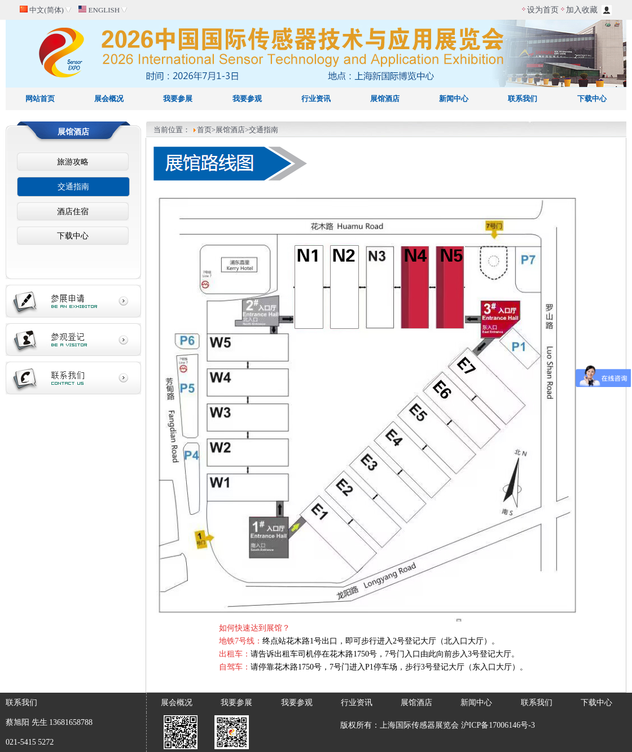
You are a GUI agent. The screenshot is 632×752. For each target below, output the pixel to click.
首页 (204, 129)
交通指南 (73, 186)
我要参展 (177, 98)
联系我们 (522, 98)
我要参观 (247, 98)
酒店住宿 (73, 211)
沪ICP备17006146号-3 (498, 725)
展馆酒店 (385, 98)
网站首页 (40, 98)
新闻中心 (453, 98)
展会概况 (109, 98)
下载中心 (592, 98)
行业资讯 (316, 98)
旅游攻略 (73, 162)
